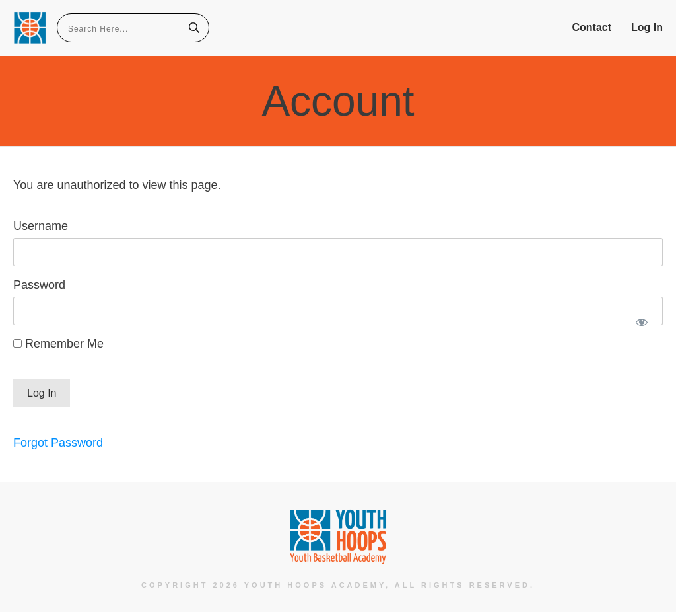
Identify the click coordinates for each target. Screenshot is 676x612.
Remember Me (58, 343)
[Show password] (641, 321)
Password (39, 284)
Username (40, 226)
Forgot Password (58, 442)
